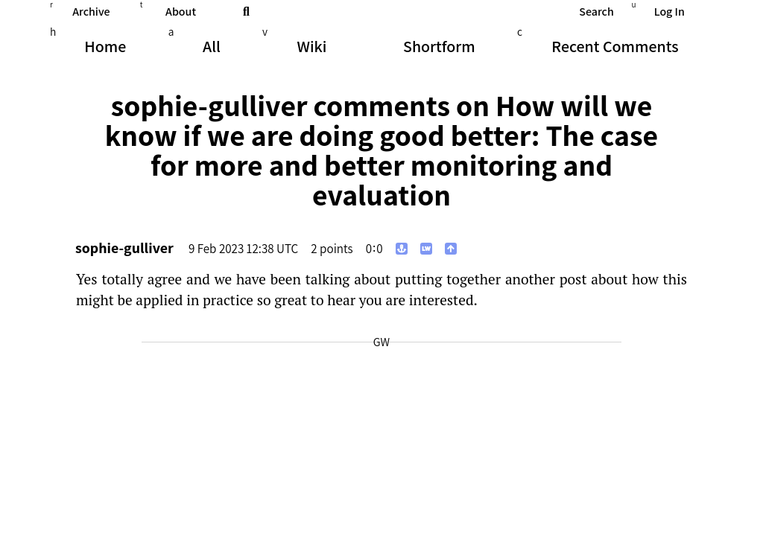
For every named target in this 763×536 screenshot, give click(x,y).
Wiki (311, 46)
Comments (614, 46)
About (180, 11)
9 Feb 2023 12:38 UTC (243, 248)
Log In (669, 11)
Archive (91, 11)
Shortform (439, 46)
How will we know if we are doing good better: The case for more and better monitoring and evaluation (381, 150)
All (212, 46)
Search (596, 11)
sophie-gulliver (124, 248)
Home (105, 46)
